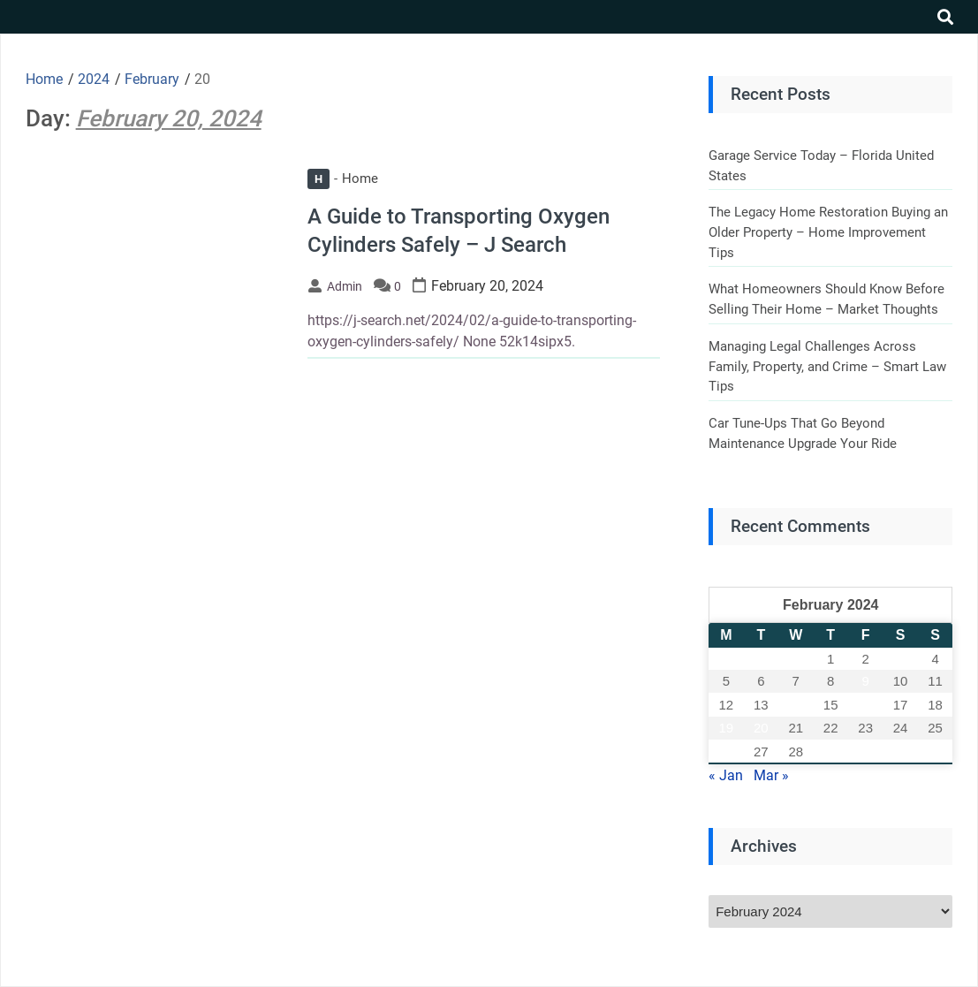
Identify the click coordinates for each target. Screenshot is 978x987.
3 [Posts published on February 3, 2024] (900, 658)
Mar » (771, 775)
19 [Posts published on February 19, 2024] (726, 727)
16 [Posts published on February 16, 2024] (865, 704)
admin (344, 286)
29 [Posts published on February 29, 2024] (830, 751)
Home (342, 178)
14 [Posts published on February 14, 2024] (795, 704)
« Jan (726, 775)
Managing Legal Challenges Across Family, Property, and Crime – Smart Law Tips (827, 366)
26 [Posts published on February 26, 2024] (726, 751)
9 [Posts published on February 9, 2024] (864, 680)
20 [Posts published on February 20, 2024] (761, 727)
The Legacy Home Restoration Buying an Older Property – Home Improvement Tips (828, 232)
